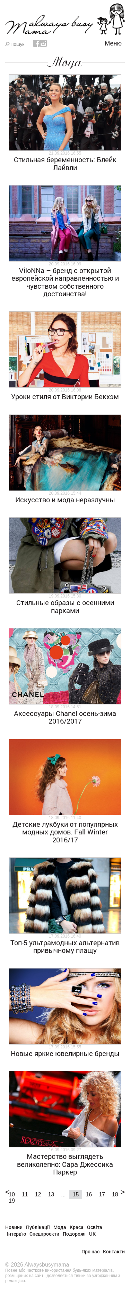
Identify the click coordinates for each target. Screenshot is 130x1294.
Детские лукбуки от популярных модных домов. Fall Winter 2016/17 (65, 831)
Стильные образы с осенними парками (65, 606)
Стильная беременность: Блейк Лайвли (65, 163)
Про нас (90, 1251)
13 (51, 1194)
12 (38, 1194)
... (63, 1194)
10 (12, 1194)
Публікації (38, 1227)
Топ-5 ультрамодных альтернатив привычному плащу (65, 946)
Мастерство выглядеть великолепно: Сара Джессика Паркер (65, 1164)
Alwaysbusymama (46, 1265)
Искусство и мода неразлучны (65, 499)
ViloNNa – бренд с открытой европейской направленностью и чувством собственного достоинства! (65, 282)
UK (92, 1233)
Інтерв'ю (16, 1233)
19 (12, 1201)
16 (89, 1194)
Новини (14, 1227)
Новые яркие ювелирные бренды (65, 1053)
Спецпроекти (44, 1233)
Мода (65, 62)
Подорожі (74, 1233)
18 (115, 1194)
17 (102, 1194)
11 (25, 1194)
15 (76, 1194)
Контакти (114, 1251)
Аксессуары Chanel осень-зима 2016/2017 (65, 717)
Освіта (94, 1227)
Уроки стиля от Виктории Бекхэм (65, 396)
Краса (77, 1227)
